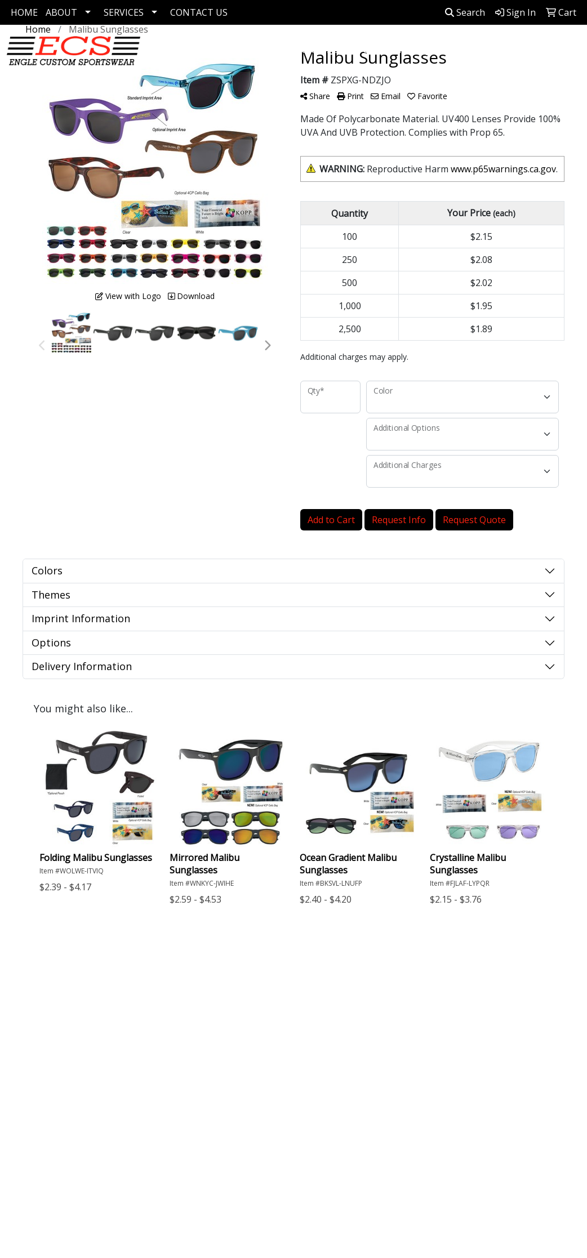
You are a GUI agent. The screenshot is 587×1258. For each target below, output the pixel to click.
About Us (49, 1012)
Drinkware (475, 49)
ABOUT (61, 12)
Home (42, 996)
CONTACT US (199, 12)
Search (465, 12)
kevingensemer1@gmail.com (497, 1147)
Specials (47, 1043)
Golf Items (208, 49)
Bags (424, 49)
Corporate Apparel (278, 49)
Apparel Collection (365, 49)
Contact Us (53, 1027)
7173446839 (531, 1134)
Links (131, 1012)
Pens (527, 49)
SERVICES (124, 12)
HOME (24, 12)
